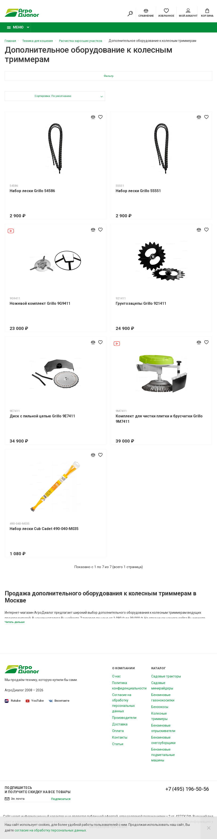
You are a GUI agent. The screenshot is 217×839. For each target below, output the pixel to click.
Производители (124, 721)
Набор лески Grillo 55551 (138, 193)
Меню (15, 30)
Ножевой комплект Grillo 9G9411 (40, 306)
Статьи (117, 747)
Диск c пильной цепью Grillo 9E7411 (42, 418)
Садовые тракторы (166, 679)
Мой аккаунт (188, 13)
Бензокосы (159, 710)
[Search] (130, 14)
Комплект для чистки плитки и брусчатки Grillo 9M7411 (159, 421)
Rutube (13, 704)
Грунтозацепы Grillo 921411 (141, 306)
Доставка (119, 727)
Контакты (119, 741)
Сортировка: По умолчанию (53, 99)
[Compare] (146, 13)
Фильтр (108, 79)
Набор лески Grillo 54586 (32, 193)
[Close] (209, 827)
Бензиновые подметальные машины (163, 758)
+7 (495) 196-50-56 (184, 792)
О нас (116, 679)
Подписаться (59, 802)
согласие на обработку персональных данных (50, 830)
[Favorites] (166, 13)
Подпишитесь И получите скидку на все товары (37, 793)
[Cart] (207, 13)
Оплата (118, 734)
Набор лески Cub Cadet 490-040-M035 (44, 531)
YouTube (35, 704)
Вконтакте (60, 704)
